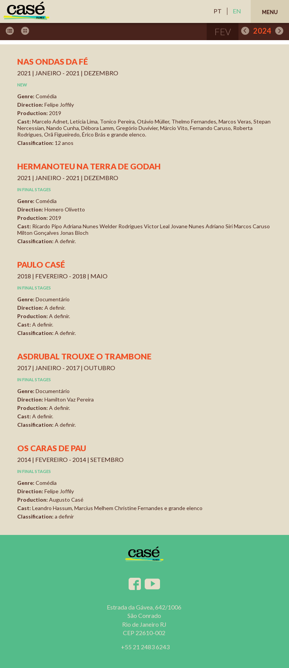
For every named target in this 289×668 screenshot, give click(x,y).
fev (222, 31)
